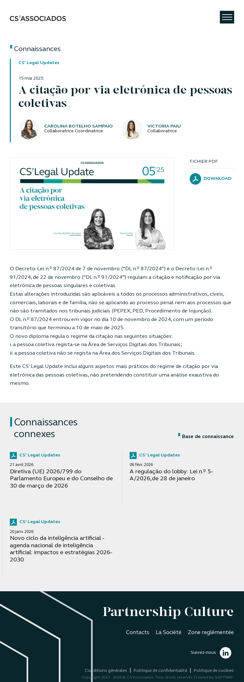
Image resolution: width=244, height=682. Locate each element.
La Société (168, 632)
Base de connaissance (206, 436)
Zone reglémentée (211, 632)
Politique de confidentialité (160, 671)
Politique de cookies (214, 671)
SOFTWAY (224, 677)
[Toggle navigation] (227, 17)
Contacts (137, 632)
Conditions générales (106, 671)
